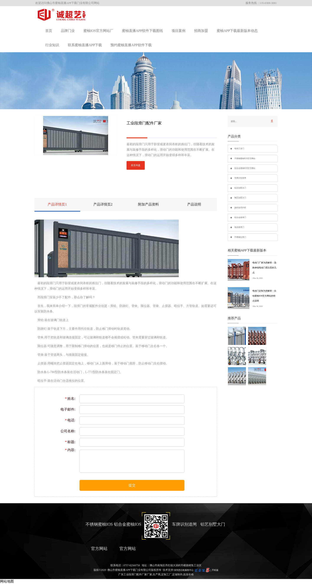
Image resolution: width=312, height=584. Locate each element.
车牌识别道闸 (240, 178)
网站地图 (7, 581)
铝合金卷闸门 (240, 217)
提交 (131, 485)
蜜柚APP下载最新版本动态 (237, 31)
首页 (48, 31)
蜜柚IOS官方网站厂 (98, 31)
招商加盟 (201, 31)
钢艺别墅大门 (240, 198)
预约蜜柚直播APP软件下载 (130, 45)
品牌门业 (68, 31)
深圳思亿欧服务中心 (183, 570)
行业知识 (52, 45)
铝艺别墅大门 (240, 188)
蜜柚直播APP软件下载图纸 (142, 31)
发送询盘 (135, 165)
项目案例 (178, 31)
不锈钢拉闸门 (240, 237)
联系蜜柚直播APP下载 (85, 45)
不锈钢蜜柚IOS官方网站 (244, 158)
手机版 (215, 570)
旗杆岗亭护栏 (240, 208)
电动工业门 (239, 148)
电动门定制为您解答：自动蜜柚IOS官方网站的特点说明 (264, 296)
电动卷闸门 (239, 227)
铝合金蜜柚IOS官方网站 (244, 168)
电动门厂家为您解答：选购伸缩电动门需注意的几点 (264, 267)
